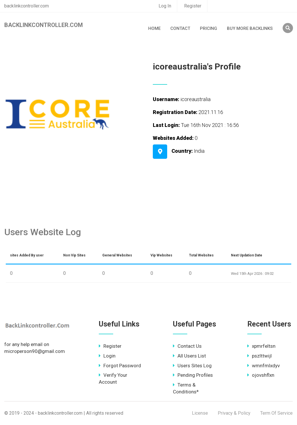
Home (154, 28)
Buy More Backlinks (250, 28)
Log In (165, 6)
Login (107, 356)
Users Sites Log (192, 365)
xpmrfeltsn (261, 346)
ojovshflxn (260, 375)
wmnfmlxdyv (263, 365)
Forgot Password (120, 365)
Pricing (208, 28)
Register (192, 6)
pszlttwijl (259, 356)
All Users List (189, 356)
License (200, 413)
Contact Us (187, 346)
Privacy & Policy (234, 413)
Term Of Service (276, 413)
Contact (180, 28)
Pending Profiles (193, 375)
